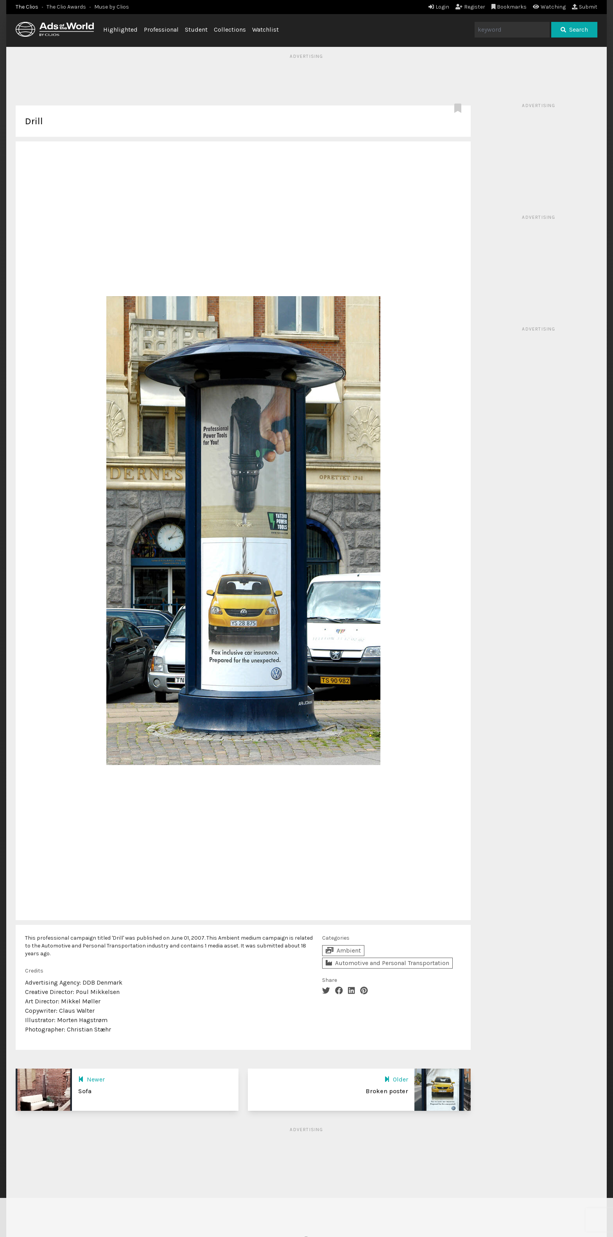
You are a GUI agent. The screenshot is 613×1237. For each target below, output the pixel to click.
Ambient (343, 950)
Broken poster (387, 1091)
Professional (161, 29)
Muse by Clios (111, 7)
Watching (549, 7)
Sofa (84, 1091)
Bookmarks (509, 7)
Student (196, 29)
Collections (230, 29)
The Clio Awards (66, 7)
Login (438, 7)
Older (396, 1079)
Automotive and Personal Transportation (387, 963)
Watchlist (265, 29)
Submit (584, 7)
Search (574, 29)
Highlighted (120, 29)
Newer (91, 1079)
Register (470, 7)
